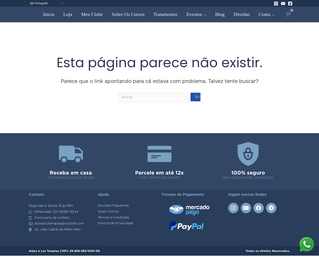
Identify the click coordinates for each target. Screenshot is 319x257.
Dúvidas (241, 14)
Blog (220, 14)
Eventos (194, 14)
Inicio (48, 14)
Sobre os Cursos (128, 14)
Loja (67, 14)
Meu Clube (92, 14)
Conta (264, 14)
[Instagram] (276, 3)
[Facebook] (290, 3)
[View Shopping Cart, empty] (287, 14)
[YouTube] (283, 3)
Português (39, 3)
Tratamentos (165, 14)
